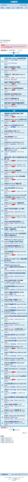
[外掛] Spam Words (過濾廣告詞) (14, 203)
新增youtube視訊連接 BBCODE (14, 125)
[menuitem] (4, 5)
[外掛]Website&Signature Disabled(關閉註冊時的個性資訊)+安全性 (15, 266)
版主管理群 (5, 42)
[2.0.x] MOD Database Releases (16, 46)
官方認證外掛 (5, 41)
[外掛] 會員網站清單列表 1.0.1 (13, 422)
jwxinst (13, 185)
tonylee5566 (14, 60)
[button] (18, 53)
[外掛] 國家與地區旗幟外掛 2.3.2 (14, 246)
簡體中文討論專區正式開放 (12, 67)
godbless (13, 144)
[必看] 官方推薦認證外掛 (11, 98)
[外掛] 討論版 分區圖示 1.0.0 (12, 300)
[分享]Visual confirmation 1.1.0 (14, 142)
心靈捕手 (13, 68)
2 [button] (15, 52)
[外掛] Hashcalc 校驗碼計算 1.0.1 (14, 410)
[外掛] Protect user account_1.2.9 (14, 165)
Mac (12, 100)
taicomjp (13, 307)
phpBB (10, 477)
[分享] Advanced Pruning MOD (14, 358)
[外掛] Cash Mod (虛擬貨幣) (12, 170)
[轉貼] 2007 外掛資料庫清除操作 (14, 88)
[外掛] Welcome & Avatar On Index (15, 216)
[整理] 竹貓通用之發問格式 (12, 82)
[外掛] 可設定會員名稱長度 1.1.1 (14, 221)
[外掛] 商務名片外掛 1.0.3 (12, 131)
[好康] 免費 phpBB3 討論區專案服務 (15, 58)
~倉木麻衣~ (14, 393)
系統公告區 (14, 63)
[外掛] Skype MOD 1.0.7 (11, 323)
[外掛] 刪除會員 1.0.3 (10, 137)
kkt (12, 230)
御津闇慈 (13, 127)
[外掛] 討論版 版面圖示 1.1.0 (12, 404)
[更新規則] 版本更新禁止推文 (13, 94)
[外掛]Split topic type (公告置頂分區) (15, 119)
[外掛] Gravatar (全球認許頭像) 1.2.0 (15, 329)
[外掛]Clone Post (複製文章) (13, 183)
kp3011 (13, 360)
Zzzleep (13, 387)
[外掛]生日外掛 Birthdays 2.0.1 (13, 346)
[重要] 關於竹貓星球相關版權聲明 (14, 103)
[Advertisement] (14, 25)
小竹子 (12, 77)
